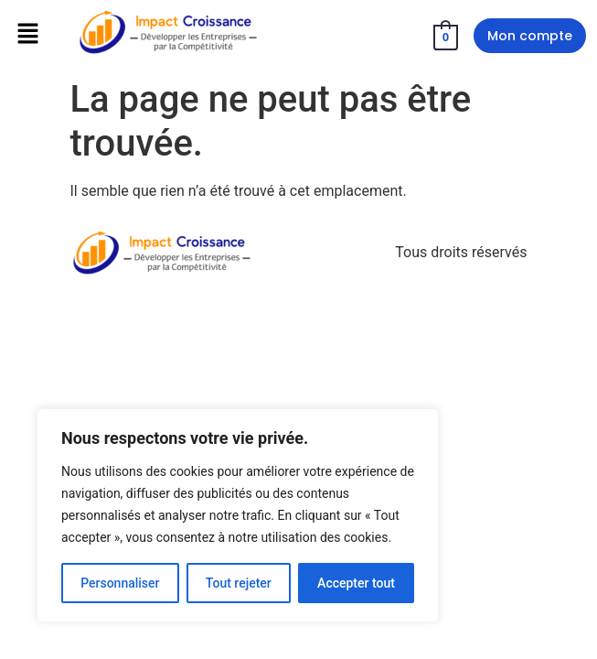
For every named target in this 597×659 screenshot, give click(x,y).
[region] (238, 515)
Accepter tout (356, 583)
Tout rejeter (239, 583)
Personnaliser (119, 583)
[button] (27, 35)
